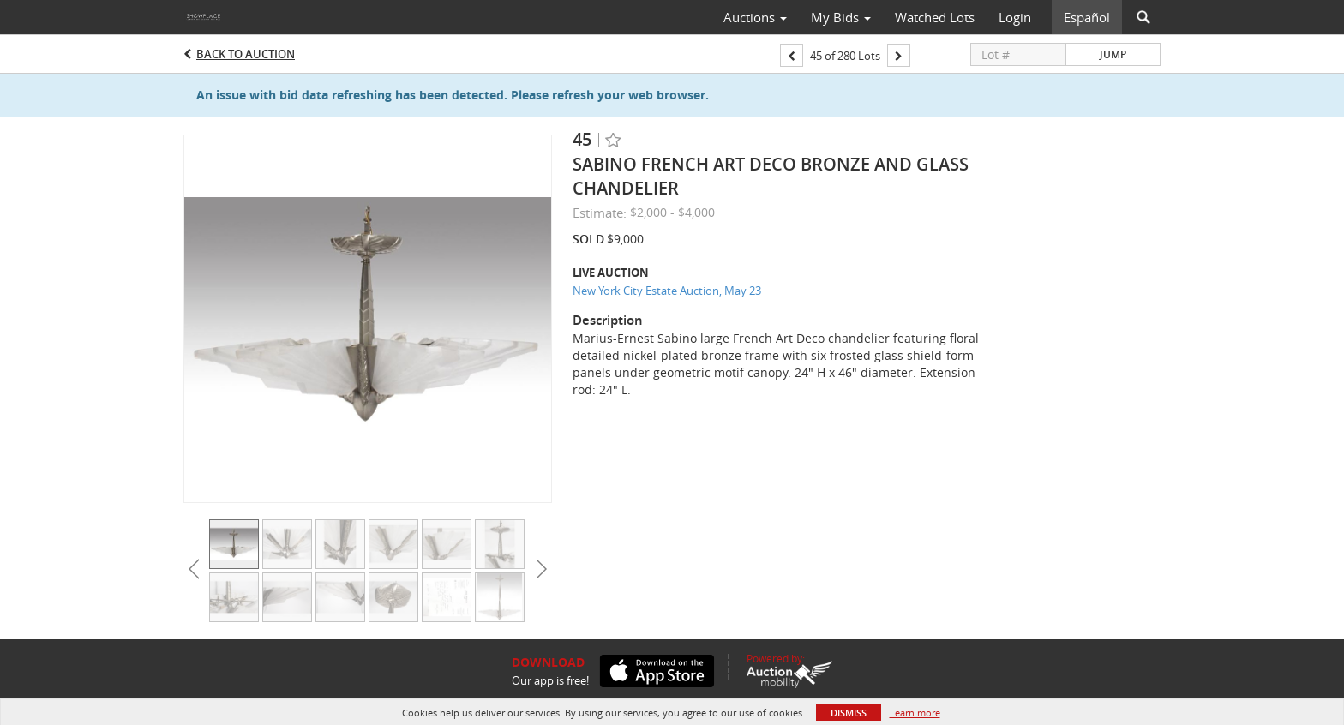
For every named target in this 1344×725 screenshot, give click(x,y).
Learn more (915, 712)
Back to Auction (245, 54)
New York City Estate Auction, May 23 (667, 290)
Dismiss (849, 712)
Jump (1113, 54)
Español (1087, 17)
